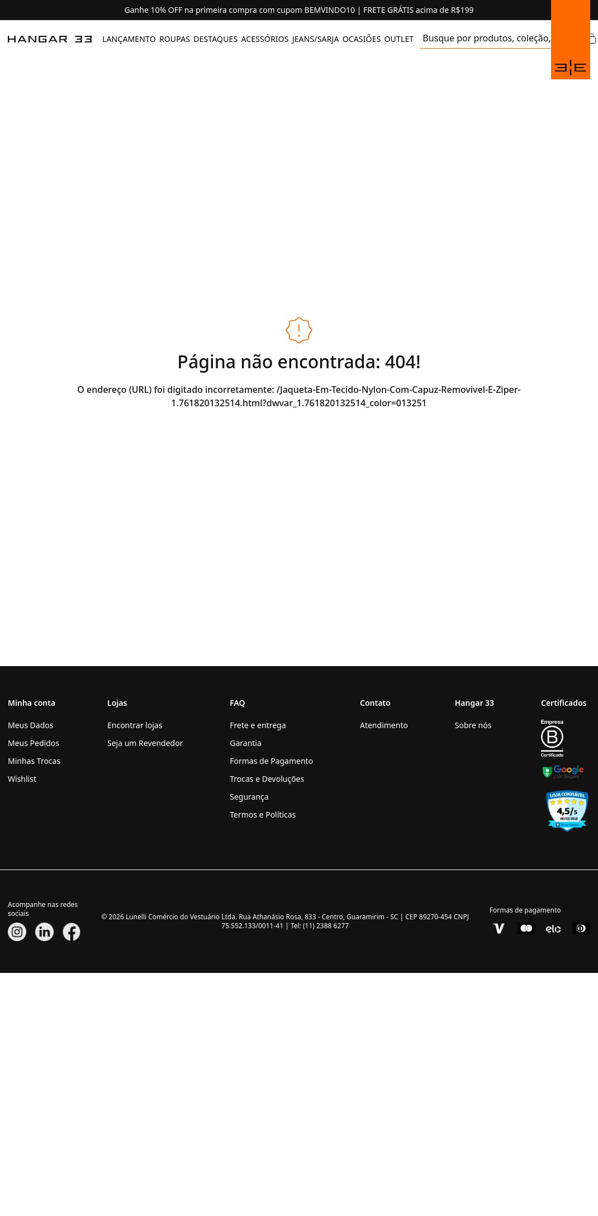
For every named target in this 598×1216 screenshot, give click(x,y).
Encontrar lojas (134, 725)
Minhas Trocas (34, 761)
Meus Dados (30, 725)
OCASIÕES (362, 39)
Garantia (246, 743)
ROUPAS (174, 39)
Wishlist (22, 778)
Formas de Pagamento (271, 761)
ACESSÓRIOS (264, 39)
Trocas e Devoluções (267, 778)
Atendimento (384, 725)
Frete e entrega (258, 725)
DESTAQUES (215, 39)
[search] (486, 39)
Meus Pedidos (33, 743)
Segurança (249, 796)
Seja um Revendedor (145, 743)
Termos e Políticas (263, 814)
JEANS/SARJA (315, 39)
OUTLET (399, 39)
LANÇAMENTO (129, 39)
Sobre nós (473, 725)
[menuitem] (129, 39)
